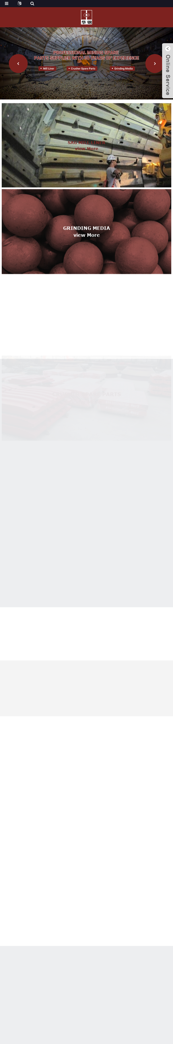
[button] (18, 63)
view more (86, 157)
